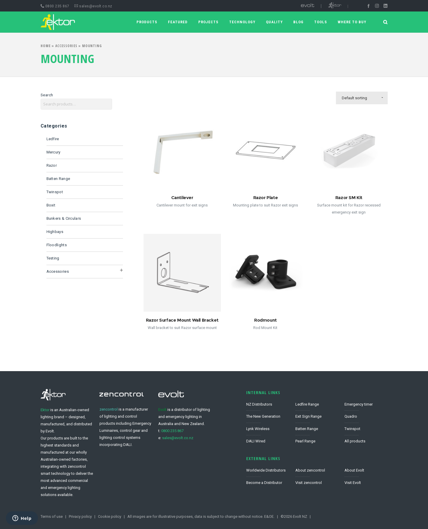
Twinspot (54, 192)
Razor (51, 165)
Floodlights (56, 245)
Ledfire (52, 139)
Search (47, 95)
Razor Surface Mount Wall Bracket (182, 320)
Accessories (66, 45)
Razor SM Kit (348, 197)
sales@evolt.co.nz (93, 6)
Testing (52, 258)
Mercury (53, 152)
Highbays (54, 231)
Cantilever (182, 197)
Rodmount (265, 320)
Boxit (51, 205)
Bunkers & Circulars (63, 218)
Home (46, 45)
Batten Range (58, 178)
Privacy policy (80, 516)
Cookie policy (109, 516)
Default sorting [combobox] (354, 98)
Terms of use (52, 516)
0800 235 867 (55, 6)
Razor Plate (265, 197)
